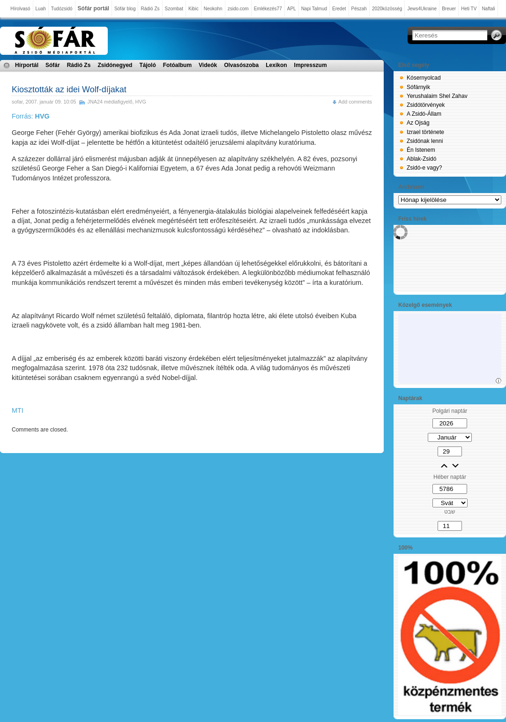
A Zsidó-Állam (424, 114)
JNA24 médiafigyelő (109, 101)
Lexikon (276, 65)
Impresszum (310, 65)
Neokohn (213, 8)
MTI (17, 410)
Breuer (449, 8)
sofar (17, 101)
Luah (41, 8)
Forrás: (31, 116)
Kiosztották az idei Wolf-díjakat (69, 89)
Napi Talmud (314, 8)
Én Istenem (421, 150)
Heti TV (468, 8)
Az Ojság (418, 122)
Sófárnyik (418, 87)
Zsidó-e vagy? (424, 167)
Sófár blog (125, 8)
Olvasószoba (241, 65)
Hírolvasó (20, 8)
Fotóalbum (177, 65)
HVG (140, 101)
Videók (208, 65)
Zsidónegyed (114, 65)
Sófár (52, 65)
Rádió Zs (150, 8)
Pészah (359, 8)
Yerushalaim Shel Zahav (437, 96)
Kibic (193, 8)
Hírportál (26, 65)
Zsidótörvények (426, 105)
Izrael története (425, 132)
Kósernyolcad (424, 77)
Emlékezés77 (268, 8)
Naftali (488, 8)
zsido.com (238, 8)
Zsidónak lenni (425, 141)
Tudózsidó (62, 8)
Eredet (339, 8)
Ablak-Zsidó (421, 159)
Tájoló (147, 65)
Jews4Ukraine (422, 8)
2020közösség (387, 8)
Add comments (355, 101)
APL (291, 8)
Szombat (174, 8)
